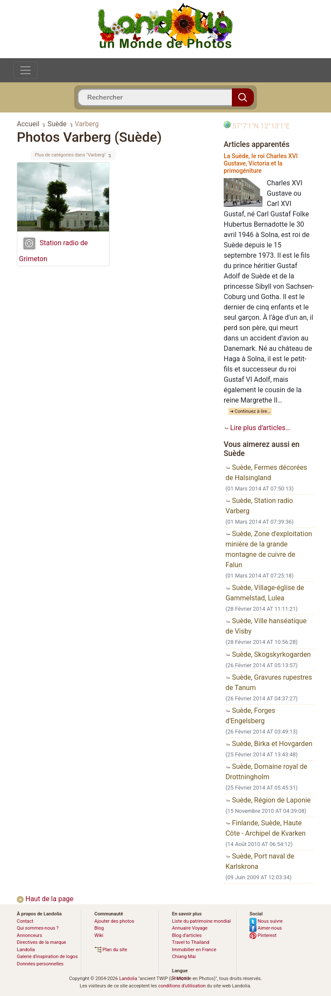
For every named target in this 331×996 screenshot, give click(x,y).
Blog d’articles (187, 935)
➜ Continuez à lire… (250, 411)
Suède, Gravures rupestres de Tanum (268, 682)
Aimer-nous (266, 928)
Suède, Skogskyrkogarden (268, 654)
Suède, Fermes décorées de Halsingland (266, 472)
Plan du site (110, 949)
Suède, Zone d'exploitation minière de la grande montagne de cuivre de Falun (268, 549)
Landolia (128, 978)
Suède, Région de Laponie (268, 800)
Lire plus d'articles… (257, 428)
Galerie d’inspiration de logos (47, 956)
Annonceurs (29, 935)
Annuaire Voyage (189, 928)
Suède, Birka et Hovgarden (268, 744)
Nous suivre (266, 921)
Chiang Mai (184, 956)
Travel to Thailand (190, 942)
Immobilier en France (194, 949)
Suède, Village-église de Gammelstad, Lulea (264, 593)
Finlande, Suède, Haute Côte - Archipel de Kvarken (265, 828)
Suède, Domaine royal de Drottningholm (266, 771)
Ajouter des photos (114, 921)
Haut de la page (45, 899)
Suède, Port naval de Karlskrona (259, 861)
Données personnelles (40, 964)
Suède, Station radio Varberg (259, 505)
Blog (99, 928)
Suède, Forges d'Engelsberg (250, 715)
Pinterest (263, 935)
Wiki (98, 935)
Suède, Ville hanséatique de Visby (265, 626)
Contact (25, 921)
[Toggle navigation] (25, 70)
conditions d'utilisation (182, 986)
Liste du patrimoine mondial (201, 921)
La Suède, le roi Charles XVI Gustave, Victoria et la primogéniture (261, 163)
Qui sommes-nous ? (38, 928)
